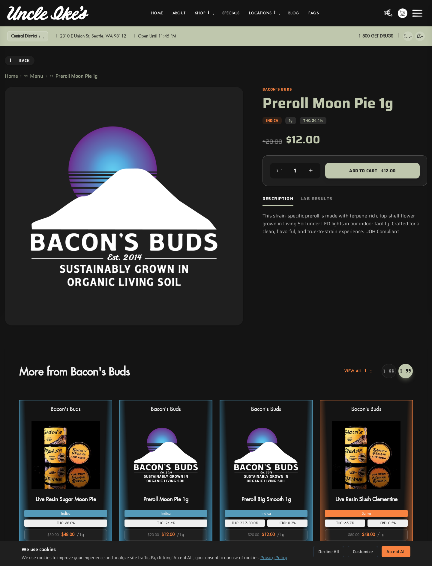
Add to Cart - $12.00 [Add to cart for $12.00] (372, 170)
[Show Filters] (27, 36)
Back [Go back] (20, 60)
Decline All (328, 551)
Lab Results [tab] (316, 199)
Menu (36, 76)
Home (157, 13)
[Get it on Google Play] (420, 36)
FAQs (313, 13)
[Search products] (388, 13)
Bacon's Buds (66, 409)
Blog (293, 13)
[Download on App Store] (408, 36)
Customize (363, 551)
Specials (231, 13)
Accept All (396, 551)
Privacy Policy (273, 557)
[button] (65, 479)
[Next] (405, 371)
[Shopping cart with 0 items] (402, 13)
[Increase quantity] (311, 170)
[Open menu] (417, 13)
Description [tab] (277, 199)
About (178, 13)
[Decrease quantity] (279, 170)
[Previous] (389, 371)
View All (358, 371)
